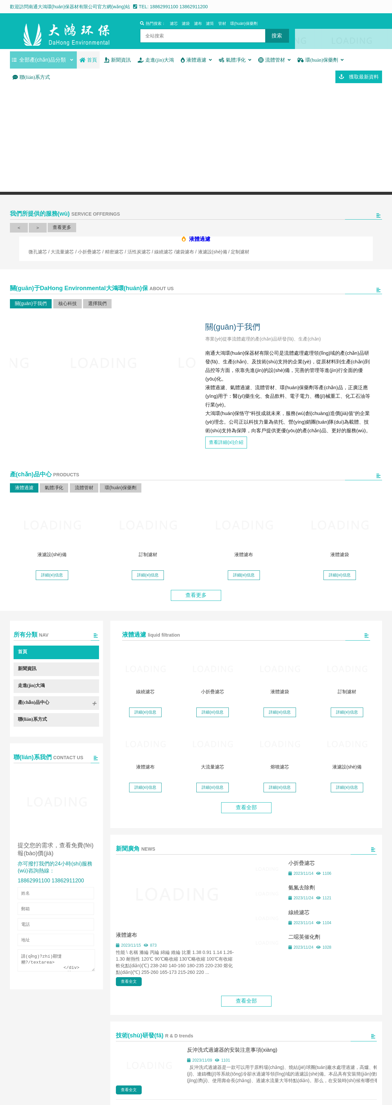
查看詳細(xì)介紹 (226, 441)
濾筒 (210, 23)
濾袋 (186, 23)
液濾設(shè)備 (52, 553)
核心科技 (67, 303)
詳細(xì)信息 (52, 574)
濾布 (198, 23)
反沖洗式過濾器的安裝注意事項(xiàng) (232, 1049)
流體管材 (84, 486)
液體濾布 (243, 553)
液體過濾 (24, 486)
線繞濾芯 (145, 690)
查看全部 (246, 806)
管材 (222, 23)
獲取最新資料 (359, 76)
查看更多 (62, 227)
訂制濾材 (148, 553)
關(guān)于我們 (31, 303)
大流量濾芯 (212, 765)
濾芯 (174, 23)
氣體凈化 (54, 486)
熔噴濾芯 (279, 765)
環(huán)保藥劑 (244, 23)
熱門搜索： (153, 23)
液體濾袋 (339, 553)
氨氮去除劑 (301, 886)
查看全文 (129, 980)
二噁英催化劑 (304, 936)
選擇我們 (97, 303)
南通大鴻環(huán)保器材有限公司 (66, 31)
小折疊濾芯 (212, 690)
